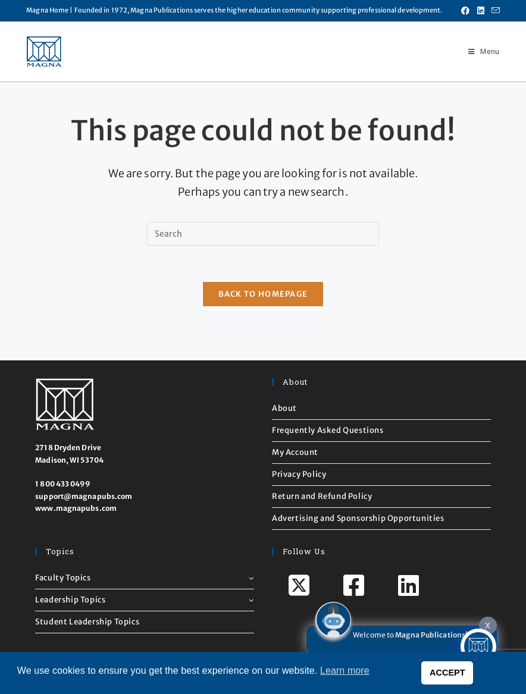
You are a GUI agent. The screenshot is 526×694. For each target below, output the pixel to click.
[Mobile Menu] (479, 51)
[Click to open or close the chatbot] (478, 646)
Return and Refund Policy (322, 496)
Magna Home (47, 10)
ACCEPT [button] (447, 672)
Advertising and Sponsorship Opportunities (358, 518)
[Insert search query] (263, 234)
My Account (295, 452)
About (284, 408)
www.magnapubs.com (76, 508)
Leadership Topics (144, 600)
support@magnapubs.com (83, 496)
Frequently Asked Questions (328, 430)
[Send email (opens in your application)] (494, 11)
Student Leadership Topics (87, 622)
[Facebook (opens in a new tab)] (465, 11)
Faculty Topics (144, 578)
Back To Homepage (263, 294)
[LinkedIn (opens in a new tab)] (481, 11)
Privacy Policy (299, 474)
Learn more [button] (345, 670)
